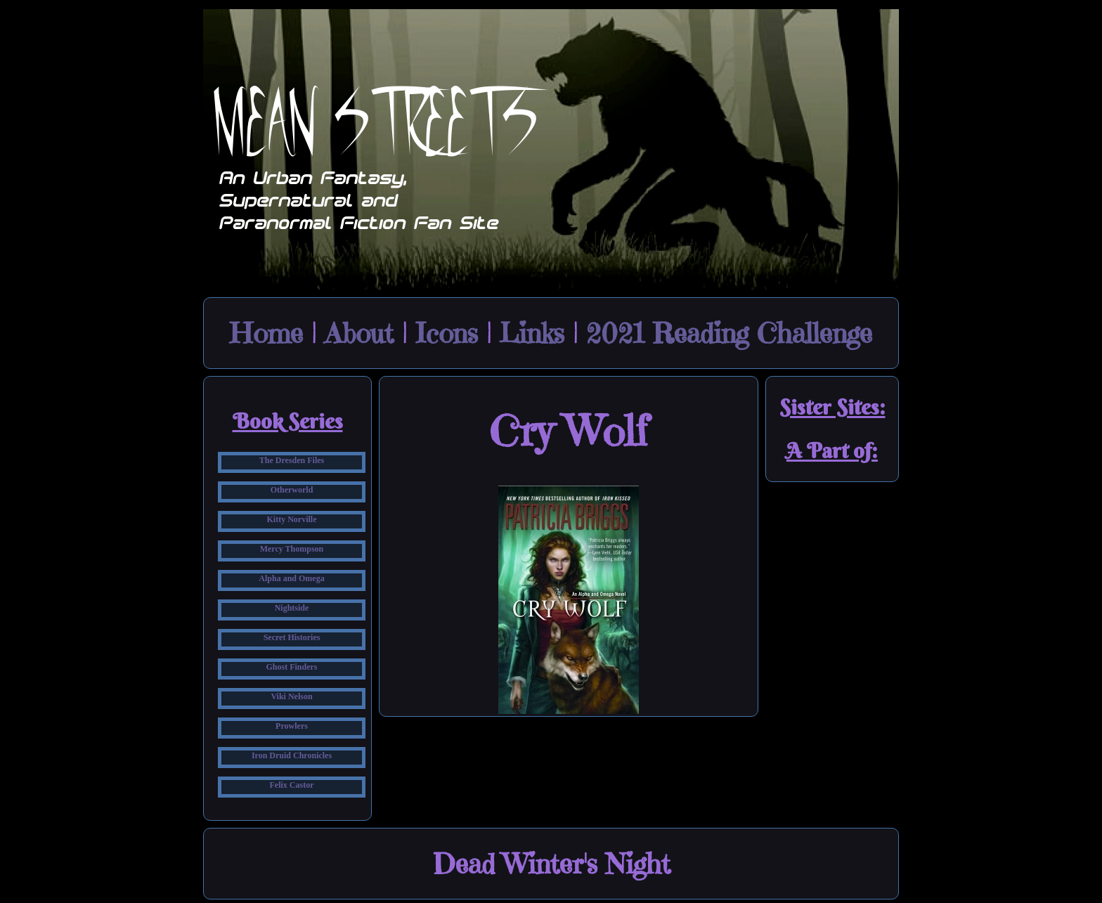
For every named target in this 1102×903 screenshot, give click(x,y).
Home (266, 333)
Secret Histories (292, 637)
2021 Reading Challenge (729, 333)
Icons (446, 333)
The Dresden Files (291, 460)
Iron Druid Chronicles (292, 755)
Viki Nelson (291, 696)
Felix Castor (292, 785)
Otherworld (292, 490)
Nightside (292, 608)
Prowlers (292, 726)
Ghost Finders (291, 667)
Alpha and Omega (291, 578)
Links (532, 333)
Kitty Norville (292, 519)
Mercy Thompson (292, 549)
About (359, 333)
